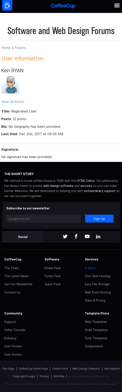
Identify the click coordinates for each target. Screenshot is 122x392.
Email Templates (96, 330)
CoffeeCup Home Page (33, 368)
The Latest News (16, 276)
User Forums (13, 346)
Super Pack (53, 284)
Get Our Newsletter (18, 284)
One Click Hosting (97, 276)
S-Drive (90, 268)
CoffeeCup (12, 259)
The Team (11, 268)
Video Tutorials (15, 330)
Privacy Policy (75, 383)
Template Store (97, 313)
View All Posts (12, 102)
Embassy (10, 338)
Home (6, 48)
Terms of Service (99, 383)
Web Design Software (86, 368)
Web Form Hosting (98, 292)
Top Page (8, 368)
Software (52, 259)
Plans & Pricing (95, 300)
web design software (58, 186)
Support (10, 322)
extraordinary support (99, 191)
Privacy (44, 376)
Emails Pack (53, 268)
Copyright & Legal (24, 376)
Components (94, 346)
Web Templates (96, 322)
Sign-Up (99, 218)
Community (13, 313)
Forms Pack (52, 276)
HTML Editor (86, 180)
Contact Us (12, 292)
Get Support (111, 368)
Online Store (60, 368)
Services (91, 259)
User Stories (13, 354)
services (86, 186)
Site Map (59, 376)
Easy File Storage (97, 284)
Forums (20, 48)
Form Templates (96, 338)
